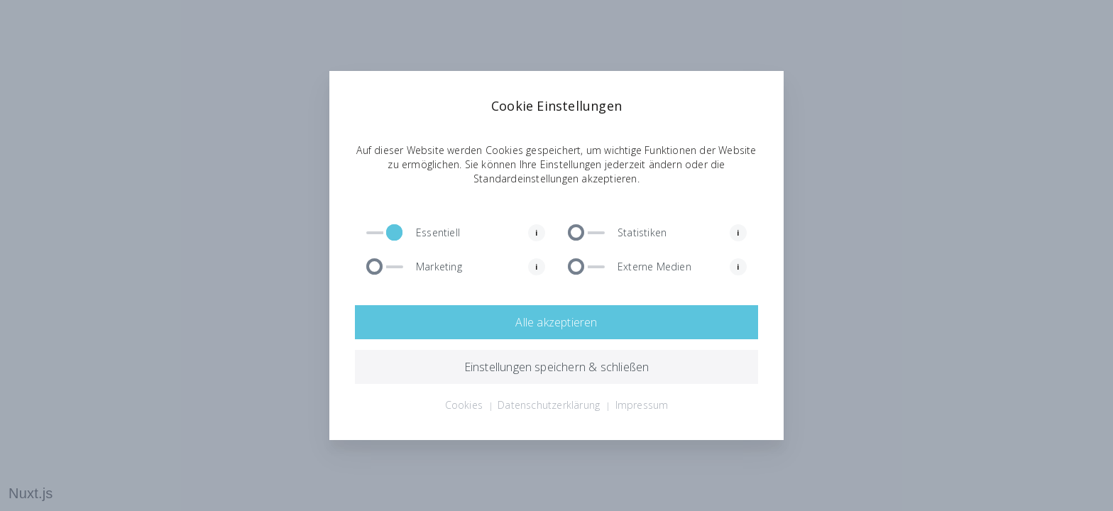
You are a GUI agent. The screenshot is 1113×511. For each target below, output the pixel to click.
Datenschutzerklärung (549, 405)
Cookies (464, 405)
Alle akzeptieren (556, 322)
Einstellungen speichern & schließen (556, 367)
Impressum (642, 405)
